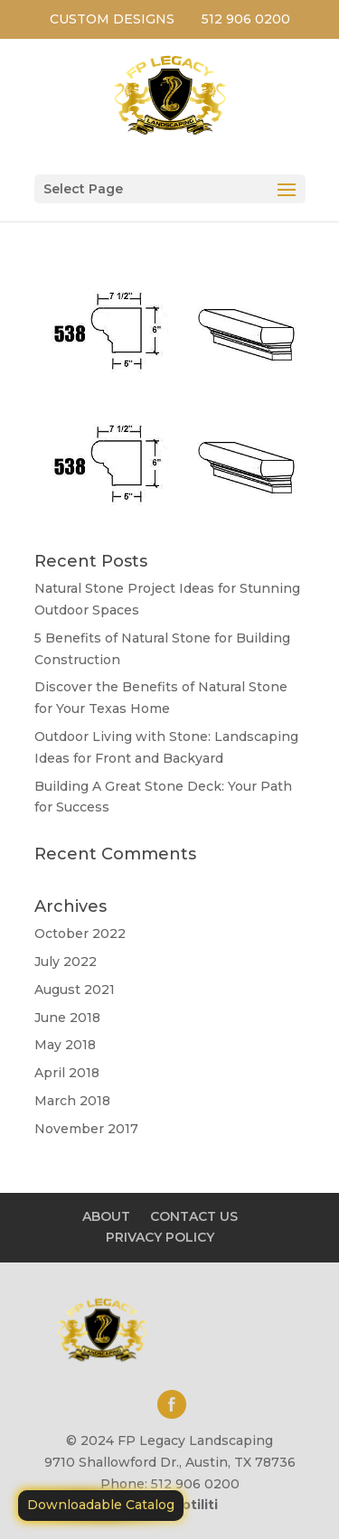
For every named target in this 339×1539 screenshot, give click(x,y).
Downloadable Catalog (100, 1505)
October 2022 (80, 933)
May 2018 (65, 1045)
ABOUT (106, 1216)
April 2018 (66, 1073)
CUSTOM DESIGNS (112, 19)
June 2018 (67, 1017)
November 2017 (86, 1129)
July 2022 (65, 961)
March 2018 (72, 1101)
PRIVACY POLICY (160, 1237)
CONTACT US (194, 1216)
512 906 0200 (246, 19)
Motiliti (194, 1505)
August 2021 (74, 989)
